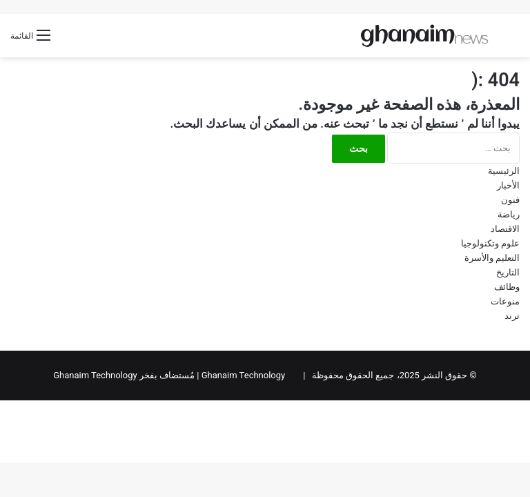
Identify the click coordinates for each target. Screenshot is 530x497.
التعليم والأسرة (492, 258)
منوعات (505, 301)
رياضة (509, 214)
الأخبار (508, 185)
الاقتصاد (505, 229)
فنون (510, 200)
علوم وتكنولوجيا (490, 243)
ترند (512, 316)
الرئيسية (504, 171)
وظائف (507, 287)
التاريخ (508, 272)
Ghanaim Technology (243, 375)
